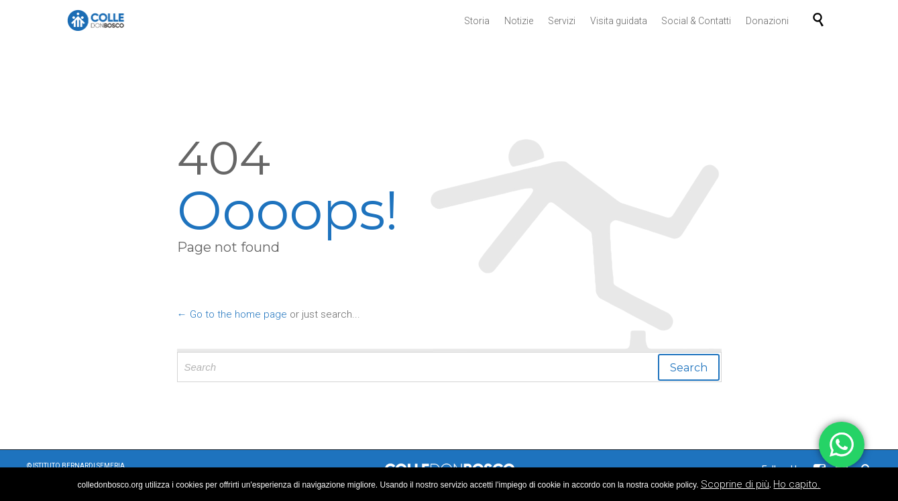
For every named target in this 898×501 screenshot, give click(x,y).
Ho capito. (796, 484)
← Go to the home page (232, 314)
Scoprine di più (735, 484)
